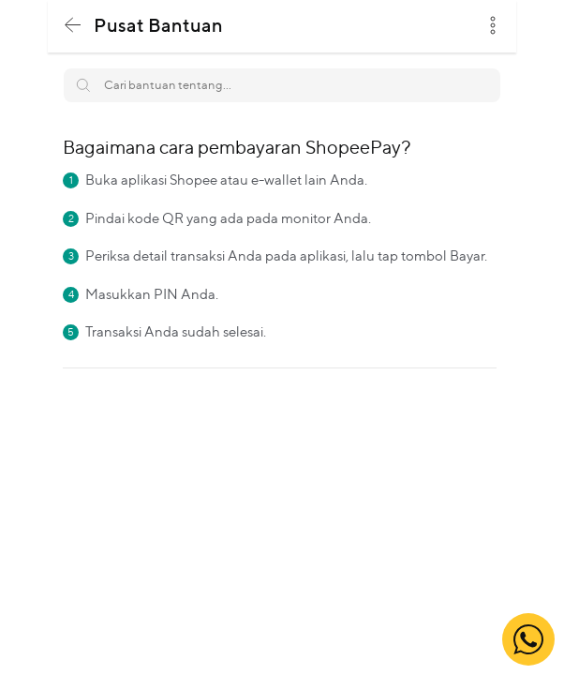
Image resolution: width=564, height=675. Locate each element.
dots (492, 25)
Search (476, 77)
